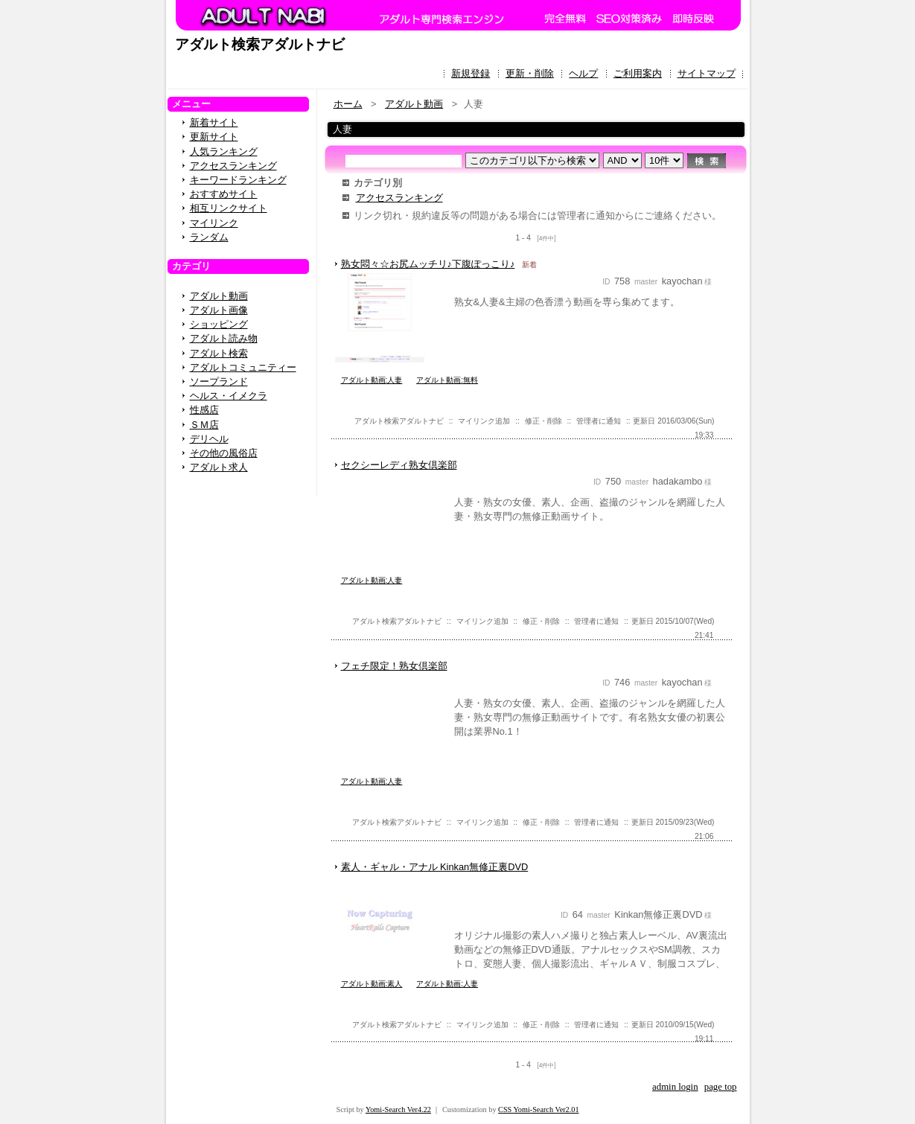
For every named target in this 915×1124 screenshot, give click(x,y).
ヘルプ (583, 73)
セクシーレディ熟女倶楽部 (399, 464)
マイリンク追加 (484, 421)
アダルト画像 (219, 310)
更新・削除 (530, 73)
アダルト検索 (219, 353)
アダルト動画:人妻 (372, 380)
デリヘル (209, 438)
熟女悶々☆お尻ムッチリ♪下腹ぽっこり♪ (428, 263)
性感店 (204, 409)
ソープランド (219, 381)
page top (720, 1087)
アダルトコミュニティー (243, 367)
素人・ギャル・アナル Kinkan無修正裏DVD (435, 866)
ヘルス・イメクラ (228, 395)
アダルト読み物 (224, 338)
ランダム (209, 237)
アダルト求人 (219, 467)
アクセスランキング (233, 165)
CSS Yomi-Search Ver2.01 (538, 1109)
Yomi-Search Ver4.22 (398, 1109)
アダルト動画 (219, 295)
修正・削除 (543, 421)
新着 (529, 265)
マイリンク (214, 223)
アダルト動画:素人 (372, 984)
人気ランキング (224, 151)
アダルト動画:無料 (447, 380)
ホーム (348, 103)
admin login (675, 1087)
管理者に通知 (598, 421)
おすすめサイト (224, 193)
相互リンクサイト (228, 208)
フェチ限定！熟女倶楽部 (394, 665)
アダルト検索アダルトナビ (260, 44)
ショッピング (219, 324)
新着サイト (214, 122)
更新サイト (214, 136)
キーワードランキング (238, 179)
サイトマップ (707, 73)
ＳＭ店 (204, 424)
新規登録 (470, 73)
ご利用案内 (637, 73)
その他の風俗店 (224, 453)
